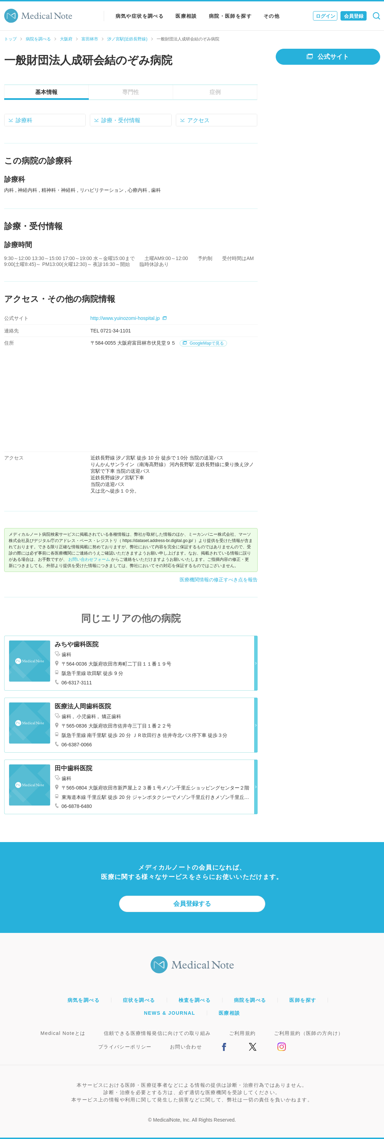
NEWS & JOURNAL (169, 1013)
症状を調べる (139, 1000)
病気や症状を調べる (140, 16)
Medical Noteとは (62, 1033)
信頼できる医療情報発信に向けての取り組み (157, 1033)
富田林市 (89, 39)
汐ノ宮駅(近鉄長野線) (127, 39)
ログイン (325, 16)
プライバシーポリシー (125, 1047)
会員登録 (353, 16)
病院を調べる (38, 39)
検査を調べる (195, 1000)
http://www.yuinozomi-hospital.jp (129, 318)
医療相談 (186, 16)
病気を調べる (84, 1000)
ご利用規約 (242, 1033)
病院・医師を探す (230, 16)
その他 (272, 16)
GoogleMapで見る (203, 343)
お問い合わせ (186, 1047)
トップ (10, 39)
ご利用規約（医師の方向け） (309, 1033)
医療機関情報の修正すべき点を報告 (219, 579)
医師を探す (302, 1000)
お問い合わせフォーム (89, 559)
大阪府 (66, 39)
